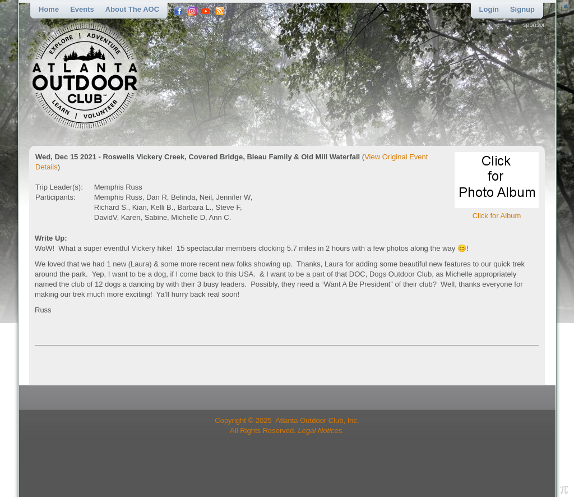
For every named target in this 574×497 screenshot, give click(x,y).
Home (49, 9)
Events (82, 9)
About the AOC (132, 9)
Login (489, 9)
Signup (522, 9)
